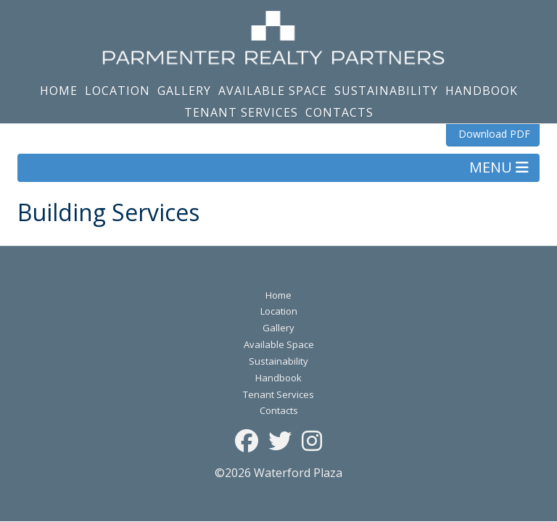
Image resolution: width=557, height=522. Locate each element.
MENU (499, 167)
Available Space (272, 91)
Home (59, 91)
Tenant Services (241, 112)
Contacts (339, 112)
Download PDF (492, 134)
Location (117, 91)
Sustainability (386, 91)
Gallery (184, 91)
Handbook (481, 91)
